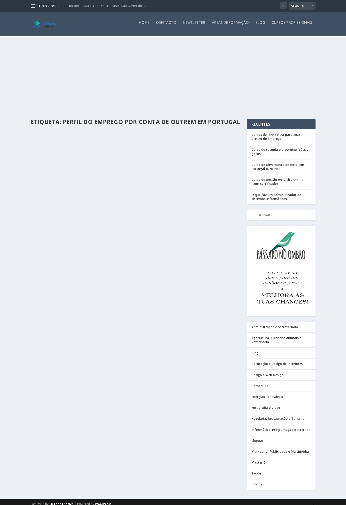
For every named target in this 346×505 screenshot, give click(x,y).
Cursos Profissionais (292, 26)
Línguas (257, 436)
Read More (47, 176)
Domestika (259, 382)
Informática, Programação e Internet (280, 426)
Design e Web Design (267, 371)
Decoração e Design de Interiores (277, 360)
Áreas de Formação (230, 26)
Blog (260, 26)
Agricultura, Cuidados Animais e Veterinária (276, 336)
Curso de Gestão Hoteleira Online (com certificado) (277, 177)
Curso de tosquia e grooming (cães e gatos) (279, 147)
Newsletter (194, 26)
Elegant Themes (61, 500)
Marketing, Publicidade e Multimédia (280, 447)
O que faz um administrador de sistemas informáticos (276, 193)
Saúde (256, 469)
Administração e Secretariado (274, 323)
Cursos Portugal (49, 142)
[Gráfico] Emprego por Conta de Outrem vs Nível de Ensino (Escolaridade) (79, 133)
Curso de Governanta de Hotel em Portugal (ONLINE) (277, 163)
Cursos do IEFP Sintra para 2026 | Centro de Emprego (277, 132)
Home (144, 26)
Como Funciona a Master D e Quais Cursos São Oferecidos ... (102, 6)
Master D (258, 458)
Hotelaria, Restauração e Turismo (277, 414)
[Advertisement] (173, 73)
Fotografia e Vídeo (265, 403)
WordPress (103, 500)
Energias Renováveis (267, 393)
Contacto (166, 26)
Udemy (256, 480)
